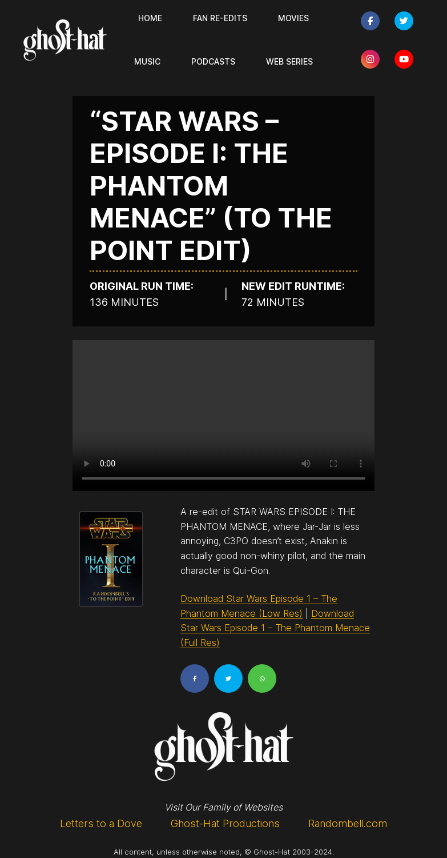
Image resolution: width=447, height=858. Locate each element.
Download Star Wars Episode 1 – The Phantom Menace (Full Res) (275, 628)
